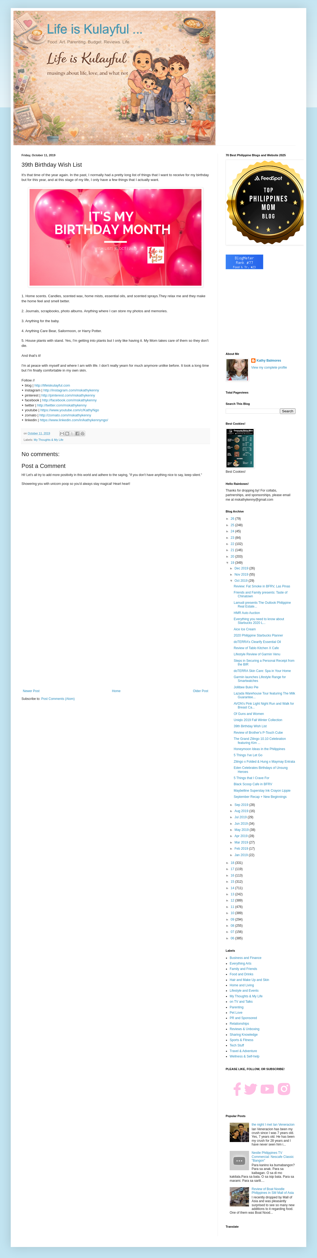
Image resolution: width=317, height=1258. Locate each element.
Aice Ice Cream (245, 629)
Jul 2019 (241, 817)
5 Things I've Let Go (248, 755)
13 (233, 894)
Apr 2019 (241, 836)
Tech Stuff (237, 1045)
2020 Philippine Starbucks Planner (258, 635)
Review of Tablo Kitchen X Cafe (256, 648)
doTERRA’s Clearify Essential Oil (257, 642)
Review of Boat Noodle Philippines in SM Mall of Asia (273, 1191)
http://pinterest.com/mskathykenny (68, 395)
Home (116, 691)
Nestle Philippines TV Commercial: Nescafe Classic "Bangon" (273, 1156)
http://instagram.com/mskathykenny (71, 390)
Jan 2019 (242, 855)
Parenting (236, 1007)
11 (233, 907)
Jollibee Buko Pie (246, 687)
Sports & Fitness (241, 1040)
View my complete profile (269, 367)
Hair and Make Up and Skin (249, 980)
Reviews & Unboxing (245, 1029)
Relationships (239, 1024)
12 (233, 900)
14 (233, 888)
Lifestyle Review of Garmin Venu (257, 654)
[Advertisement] (115, 644)
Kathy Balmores (269, 360)
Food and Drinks (241, 974)
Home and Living (242, 985)
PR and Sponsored (243, 1018)
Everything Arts (240, 963)
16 (233, 875)
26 (233, 519)
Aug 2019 (242, 811)
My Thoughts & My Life (48, 439)
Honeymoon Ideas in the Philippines (259, 749)
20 (233, 556)
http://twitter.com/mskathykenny (62, 405)
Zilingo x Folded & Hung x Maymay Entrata (264, 761)
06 (233, 938)
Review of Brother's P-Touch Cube (258, 733)
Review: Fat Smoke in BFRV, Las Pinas (262, 586)
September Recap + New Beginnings (260, 797)
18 (233, 863)
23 (233, 538)
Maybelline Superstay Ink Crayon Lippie (262, 790)
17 (233, 869)
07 (233, 932)
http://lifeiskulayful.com (52, 385)
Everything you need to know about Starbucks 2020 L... (259, 621)
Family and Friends (243, 969)
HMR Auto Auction (247, 613)
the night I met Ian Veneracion (273, 1124)
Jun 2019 (242, 824)
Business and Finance (245, 958)
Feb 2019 (242, 848)
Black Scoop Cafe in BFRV (253, 784)
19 (233, 563)
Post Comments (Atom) (58, 699)
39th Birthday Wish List (250, 726)
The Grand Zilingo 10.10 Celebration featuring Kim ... (260, 740)
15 (233, 881)
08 (233, 926)
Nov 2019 (242, 574)
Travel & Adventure (243, 1051)
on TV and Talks (241, 1002)
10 (233, 913)
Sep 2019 (242, 805)
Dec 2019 (242, 568)
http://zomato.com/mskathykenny (65, 415)
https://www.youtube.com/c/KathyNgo (69, 410)
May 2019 (242, 830)
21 (233, 550)
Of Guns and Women (249, 714)
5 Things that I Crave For (251, 778)
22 (233, 544)
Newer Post (31, 691)
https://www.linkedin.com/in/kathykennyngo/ (74, 420)
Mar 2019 (242, 842)
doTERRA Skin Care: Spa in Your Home (262, 671)
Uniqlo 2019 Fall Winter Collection (258, 720)
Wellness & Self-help (245, 1056)
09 (233, 919)
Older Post (200, 691)
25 (233, 525)
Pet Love (236, 1013)
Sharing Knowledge (244, 1035)
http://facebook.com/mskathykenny (69, 400)
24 (233, 531)
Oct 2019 (241, 581)
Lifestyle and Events (244, 990)
